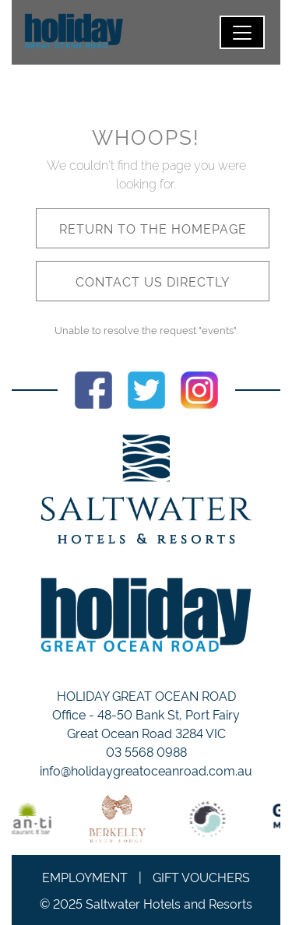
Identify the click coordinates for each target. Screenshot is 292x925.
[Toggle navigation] (242, 32)
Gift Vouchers (201, 876)
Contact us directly (153, 281)
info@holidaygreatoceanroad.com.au (146, 770)
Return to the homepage (153, 228)
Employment (85, 876)
